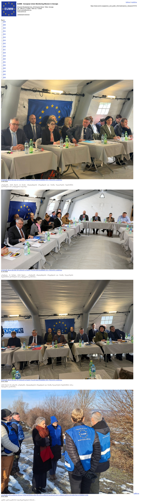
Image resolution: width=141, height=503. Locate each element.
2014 (4, 40)
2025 (4, 74)
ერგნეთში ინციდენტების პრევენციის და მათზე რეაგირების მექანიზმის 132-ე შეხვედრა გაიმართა (31, 180)
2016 (4, 46)
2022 (4, 65)
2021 (4, 62)
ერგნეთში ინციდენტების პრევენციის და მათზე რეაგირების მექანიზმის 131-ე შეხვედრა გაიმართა (31, 270)
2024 (4, 71)
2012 (4, 34)
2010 (4, 28)
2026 (4, 77)
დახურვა (134, 2)
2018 (4, 52)
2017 (4, 49)
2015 (4, 43)
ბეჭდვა (128, 2)
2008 (4, 21)
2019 (4, 55)
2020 (4, 59)
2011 (4, 31)
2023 (4, 68)
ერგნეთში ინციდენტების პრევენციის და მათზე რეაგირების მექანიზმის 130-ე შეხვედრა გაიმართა (31, 380)
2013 (4, 37)
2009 (4, 25)
